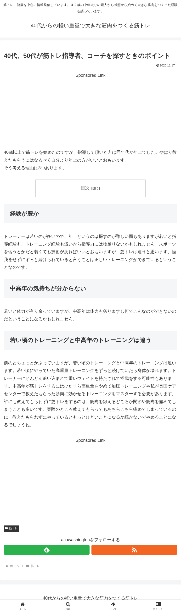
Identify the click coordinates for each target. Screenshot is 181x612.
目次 (85, 188)
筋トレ (11, 528)
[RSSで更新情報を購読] (134, 550)
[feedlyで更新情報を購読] (47, 550)
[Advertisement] (90, 112)
